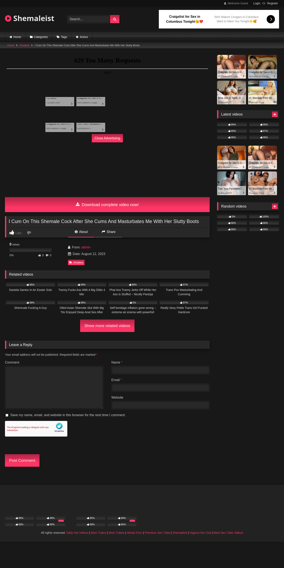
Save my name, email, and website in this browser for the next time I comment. (68, 415)
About (81, 232)
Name (116, 362)
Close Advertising (107, 138)
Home (17, 37)
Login (256, 3)
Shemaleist (29, 18)
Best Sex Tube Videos (228, 532)
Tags (64, 37)
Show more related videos (107, 326)
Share (108, 232)
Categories (41, 37)
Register (272, 3)
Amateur (25, 45)
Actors (84, 37)
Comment (12, 362)
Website (117, 397)
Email (116, 380)
